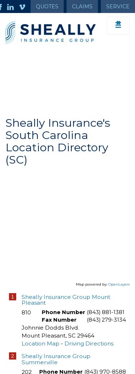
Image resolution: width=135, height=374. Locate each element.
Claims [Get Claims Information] (82, 6)
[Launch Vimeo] (25, 6)
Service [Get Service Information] (118, 6)
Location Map (40, 343)
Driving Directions (88, 343)
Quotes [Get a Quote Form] (47, 6)
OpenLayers (119, 284)
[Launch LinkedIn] (13, 6)
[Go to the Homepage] (50, 32)
